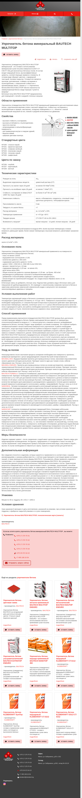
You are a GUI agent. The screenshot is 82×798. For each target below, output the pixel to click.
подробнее (7, 625)
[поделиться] (40, 59)
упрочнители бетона (15, 39)
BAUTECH (5, 524)
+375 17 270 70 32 (22, 540)
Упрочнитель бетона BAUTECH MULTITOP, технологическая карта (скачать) (34, 515)
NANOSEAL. (6, 386)
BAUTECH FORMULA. (10, 373)
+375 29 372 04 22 (22, 553)
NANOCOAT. (6, 409)
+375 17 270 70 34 (22, 549)
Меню (35, 14)
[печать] (53, 59)
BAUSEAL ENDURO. (9, 365)
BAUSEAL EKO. (7, 359)
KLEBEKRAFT (62, 666)
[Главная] (40, 10)
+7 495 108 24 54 (21, 557)
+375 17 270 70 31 (22, 536)
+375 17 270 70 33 (22, 544)
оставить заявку (12, 54)
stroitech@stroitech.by (26, 777)
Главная (4, 39)
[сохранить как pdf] (69, 59)
